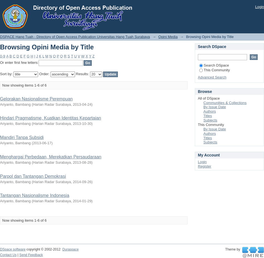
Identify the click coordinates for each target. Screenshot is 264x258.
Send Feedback (31, 255)
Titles (207, 116)
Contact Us (8, 255)
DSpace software (13, 249)
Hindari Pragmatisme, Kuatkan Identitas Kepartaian (50, 118)
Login (259, 7)
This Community (214, 70)
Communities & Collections (224, 103)
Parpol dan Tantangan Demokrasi (33, 176)
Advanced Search (212, 77)
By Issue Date (214, 107)
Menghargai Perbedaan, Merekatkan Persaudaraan (50, 157)
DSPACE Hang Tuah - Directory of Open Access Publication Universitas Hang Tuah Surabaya (75, 37)
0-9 (2, 56)
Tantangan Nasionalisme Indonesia (34, 195)
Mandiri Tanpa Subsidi (22, 137)
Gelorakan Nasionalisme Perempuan (36, 99)
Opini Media (168, 37)
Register (204, 166)
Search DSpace (214, 65)
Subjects (210, 120)
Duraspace (70, 249)
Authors (209, 111)
